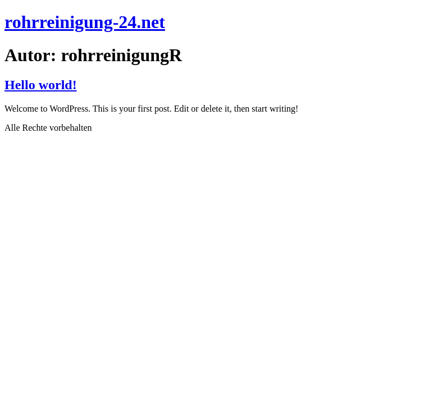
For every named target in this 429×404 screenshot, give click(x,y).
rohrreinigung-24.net (84, 22)
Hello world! (40, 84)
